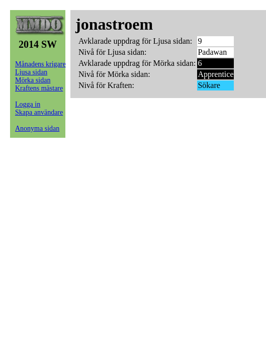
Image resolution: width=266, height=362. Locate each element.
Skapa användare (39, 112)
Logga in (27, 104)
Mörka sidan (32, 80)
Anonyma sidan (37, 128)
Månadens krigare (40, 64)
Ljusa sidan (31, 72)
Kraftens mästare (39, 88)
